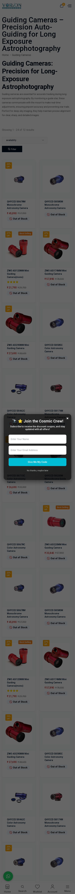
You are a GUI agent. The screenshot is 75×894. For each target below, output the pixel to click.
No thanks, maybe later (37, 470)
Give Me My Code (37, 462)
